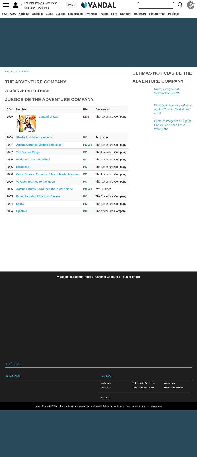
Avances (91, 13)
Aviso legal (169, 383)
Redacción (105, 383)
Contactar (105, 387)
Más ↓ (71, 5)
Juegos (61, 13)
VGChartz (105, 397)
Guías (49, 13)
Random (125, 13)
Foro (114, 13)
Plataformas (157, 13)
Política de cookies (173, 387)
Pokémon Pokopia (34, 3)
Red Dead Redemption (36, 8)
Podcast (173, 13)
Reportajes (75, 13)
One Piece (51, 3)
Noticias (24, 13)
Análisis (37, 13)
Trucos (104, 13)
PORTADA (9, 13)
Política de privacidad (143, 387)
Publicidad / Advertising (144, 383)
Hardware (140, 13)
